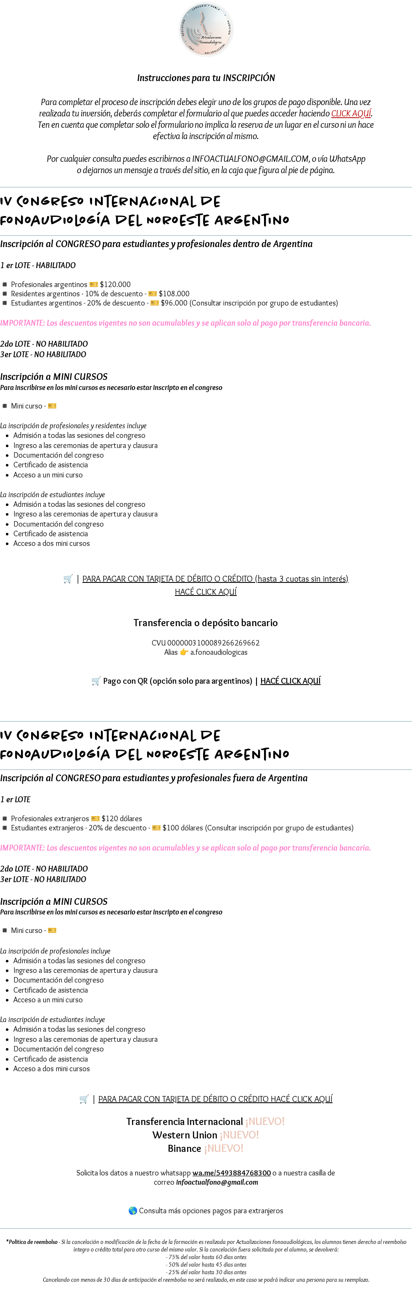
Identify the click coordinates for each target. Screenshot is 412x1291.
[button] (206, 681)
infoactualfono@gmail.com (217, 1182)
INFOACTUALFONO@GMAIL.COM (250, 158)
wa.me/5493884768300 (232, 1173)
